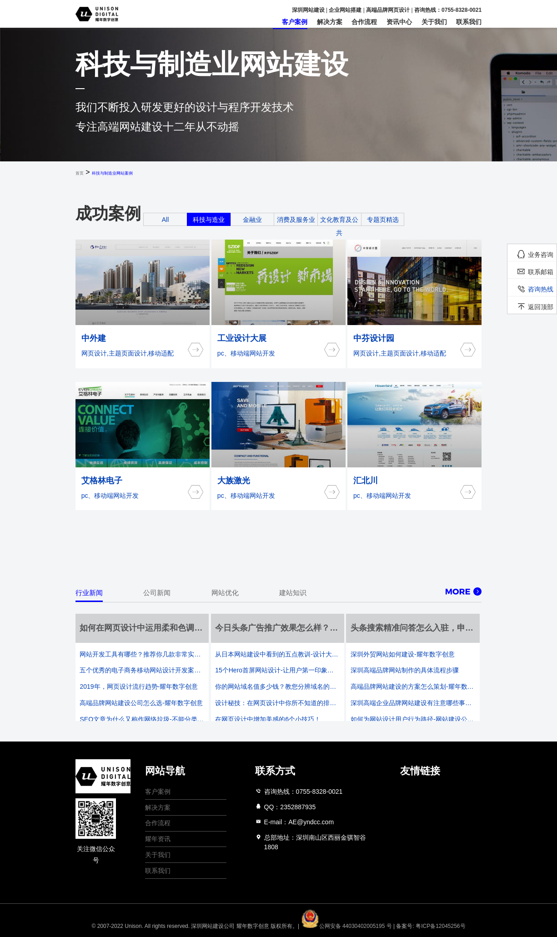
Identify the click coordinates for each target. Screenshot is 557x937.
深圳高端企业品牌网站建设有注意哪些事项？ (413, 703)
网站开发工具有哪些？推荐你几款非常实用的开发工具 (142, 654)
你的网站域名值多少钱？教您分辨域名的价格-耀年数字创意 (277, 686)
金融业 (252, 219)
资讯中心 (399, 21)
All (165, 219)
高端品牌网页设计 (388, 10)
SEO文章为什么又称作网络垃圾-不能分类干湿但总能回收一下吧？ (142, 719)
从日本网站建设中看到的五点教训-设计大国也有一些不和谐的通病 (277, 654)
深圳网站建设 (308, 10)
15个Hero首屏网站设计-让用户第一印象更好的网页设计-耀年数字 (277, 670)
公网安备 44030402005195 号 (347, 926)
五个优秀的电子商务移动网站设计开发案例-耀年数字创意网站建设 (142, 670)
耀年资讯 (158, 838)
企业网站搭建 (345, 10)
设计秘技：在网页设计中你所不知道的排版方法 (277, 703)
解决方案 (329, 21)
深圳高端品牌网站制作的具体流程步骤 (405, 670)
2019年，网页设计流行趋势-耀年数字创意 (139, 686)
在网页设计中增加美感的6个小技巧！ (268, 719)
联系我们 (469, 21)
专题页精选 (383, 219)
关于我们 (434, 21)
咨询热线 (540, 289)
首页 (79, 173)
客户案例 (294, 21)
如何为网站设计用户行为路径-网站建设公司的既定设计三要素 (413, 719)
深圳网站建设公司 (213, 926)
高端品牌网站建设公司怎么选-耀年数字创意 (141, 703)
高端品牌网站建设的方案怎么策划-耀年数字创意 (413, 686)
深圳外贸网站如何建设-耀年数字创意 (403, 654)
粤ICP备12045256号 (440, 926)
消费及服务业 (296, 219)
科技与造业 (209, 219)
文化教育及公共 (339, 226)
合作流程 (364, 21)
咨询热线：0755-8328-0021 (448, 10)
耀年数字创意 (252, 926)
